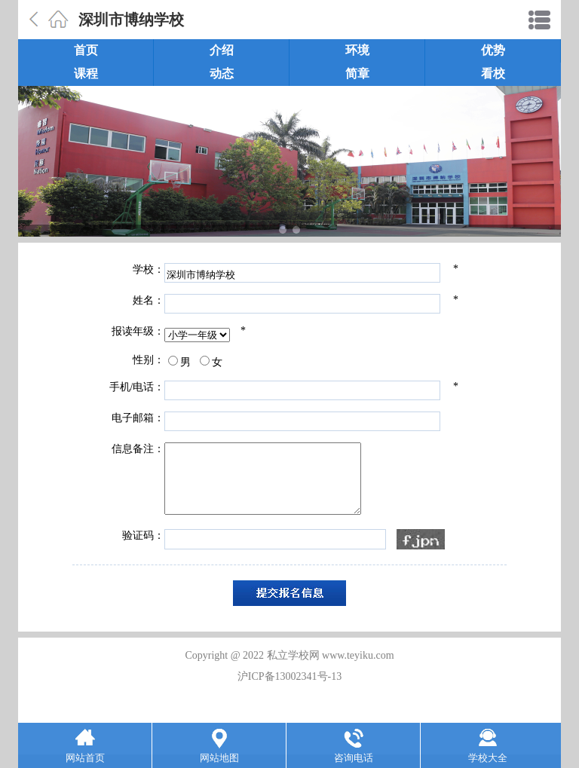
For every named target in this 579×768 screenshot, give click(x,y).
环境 (357, 50)
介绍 (222, 50)
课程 (86, 73)
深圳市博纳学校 (131, 19)
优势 (493, 50)
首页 (86, 50)
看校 (493, 73)
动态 (222, 73)
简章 (357, 73)
